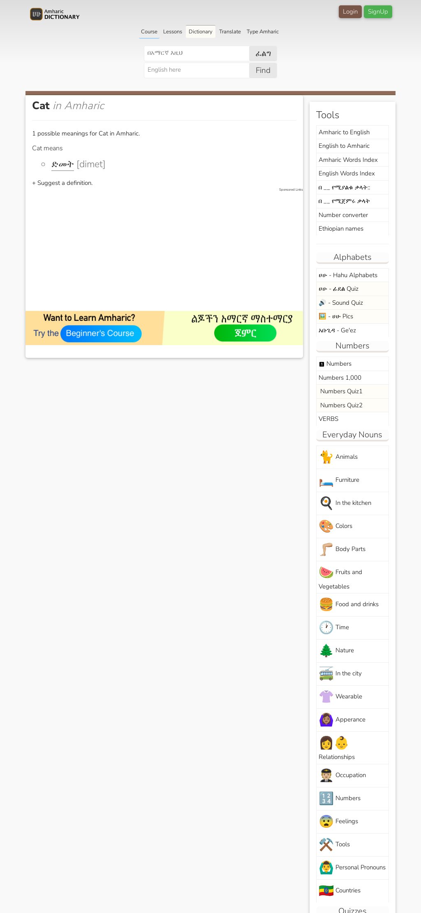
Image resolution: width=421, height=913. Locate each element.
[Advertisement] (168, 250)
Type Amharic (263, 31)
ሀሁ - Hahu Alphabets (348, 275)
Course (149, 31)
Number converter (343, 215)
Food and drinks (349, 604)
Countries (340, 891)
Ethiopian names (341, 228)
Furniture (339, 480)
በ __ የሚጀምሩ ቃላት (344, 201)
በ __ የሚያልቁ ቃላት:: (344, 187)
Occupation (342, 775)
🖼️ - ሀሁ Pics (336, 316)
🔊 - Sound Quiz (341, 303)
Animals (338, 457)
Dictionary (201, 31)
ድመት (62, 164)
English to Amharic (344, 146)
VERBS (328, 419)
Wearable (340, 697)
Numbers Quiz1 (341, 391)
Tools (334, 844)
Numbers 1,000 (340, 378)
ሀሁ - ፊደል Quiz (339, 289)
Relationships (337, 748)
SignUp (378, 11)
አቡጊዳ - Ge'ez (337, 330)
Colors (335, 526)
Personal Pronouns (352, 867)
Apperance (342, 720)
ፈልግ (263, 53)
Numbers (335, 364)
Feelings (338, 821)
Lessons (172, 31)
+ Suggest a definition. (62, 183)
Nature (336, 650)
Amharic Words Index (348, 160)
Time (334, 627)
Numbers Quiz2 (341, 405)
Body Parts (342, 549)
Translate (230, 31)
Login (350, 11)
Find (263, 70)
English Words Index (347, 173)
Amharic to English (344, 132)
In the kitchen (345, 503)
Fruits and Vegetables (340, 577)
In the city (340, 673)
